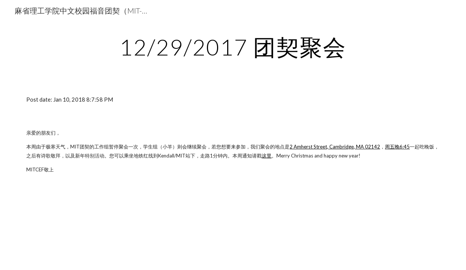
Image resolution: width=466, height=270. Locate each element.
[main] (233, 47)
